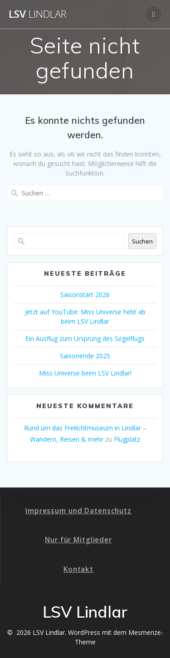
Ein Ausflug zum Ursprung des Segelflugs (85, 338)
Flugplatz (127, 439)
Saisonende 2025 (85, 355)
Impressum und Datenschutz (78, 511)
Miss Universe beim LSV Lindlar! (85, 373)
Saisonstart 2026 (85, 294)
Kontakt (78, 569)
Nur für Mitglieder (78, 540)
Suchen (142, 241)
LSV (37, 14)
